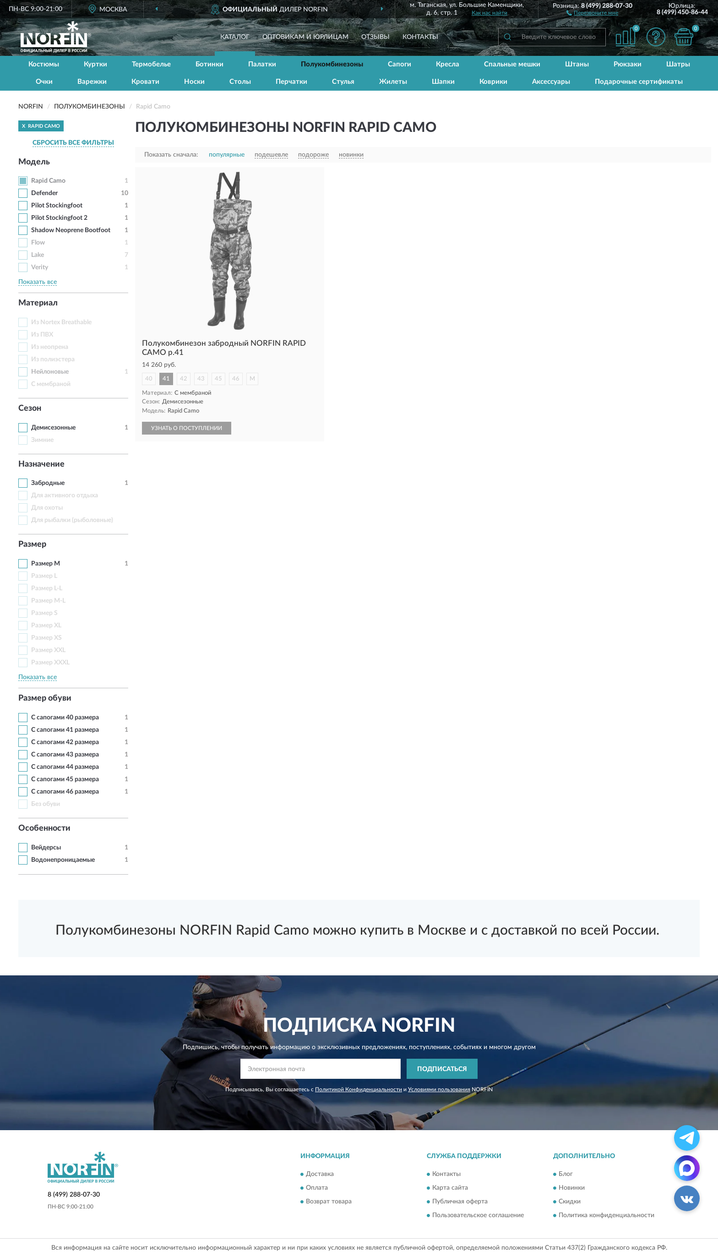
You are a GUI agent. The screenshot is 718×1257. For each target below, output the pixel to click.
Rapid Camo (48, 181)
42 (183, 379)
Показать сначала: (171, 155)
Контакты (420, 37)
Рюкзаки (628, 64)
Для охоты (47, 508)
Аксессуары (551, 81)
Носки (194, 81)
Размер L (44, 576)
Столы (240, 81)
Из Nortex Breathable (61, 322)
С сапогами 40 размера (65, 717)
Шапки (443, 81)
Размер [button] (32, 544)
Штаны (577, 64)
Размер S (44, 613)
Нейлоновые (50, 372)
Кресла (447, 64)
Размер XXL (48, 650)
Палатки (262, 64)
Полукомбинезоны (332, 64)
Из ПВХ (42, 335)
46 (235, 379)
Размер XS (46, 638)
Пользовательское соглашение (478, 1215)
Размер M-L (48, 601)
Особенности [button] (44, 828)
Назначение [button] (41, 464)
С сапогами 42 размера (65, 742)
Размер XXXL (50, 662)
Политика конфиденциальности (606, 1215)
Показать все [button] (37, 282)
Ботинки (209, 64)
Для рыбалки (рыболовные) (72, 520)
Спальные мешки (512, 64)
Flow (38, 242)
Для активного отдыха (64, 495)
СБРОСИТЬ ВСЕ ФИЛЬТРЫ (73, 143)
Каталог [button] (235, 37)
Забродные (48, 483)
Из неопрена (49, 347)
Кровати (145, 81)
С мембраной (51, 384)
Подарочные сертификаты (639, 81)
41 (166, 379)
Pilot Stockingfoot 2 (59, 218)
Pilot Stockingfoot (56, 205)
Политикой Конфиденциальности (358, 1089)
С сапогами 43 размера (65, 754)
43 (201, 379)
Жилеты (393, 81)
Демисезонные (53, 427)
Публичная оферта (460, 1201)
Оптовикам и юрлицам (305, 37)
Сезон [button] (29, 408)
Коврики (493, 81)
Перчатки (291, 81)
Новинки (572, 1188)
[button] (592, 12)
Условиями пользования (439, 1089)
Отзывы (375, 37)
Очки (44, 81)
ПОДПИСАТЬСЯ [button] (442, 1069)
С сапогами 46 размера (65, 792)
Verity (39, 267)
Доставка (320, 1174)
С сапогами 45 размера (65, 779)
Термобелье (151, 64)
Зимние (42, 440)
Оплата (317, 1188)
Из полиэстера (53, 359)
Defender (44, 193)
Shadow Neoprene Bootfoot (70, 230)
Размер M (45, 563)
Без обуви (45, 804)
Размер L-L (46, 588)
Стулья (343, 81)
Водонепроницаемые (63, 860)
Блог (566, 1174)
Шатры (678, 64)
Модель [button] (34, 162)
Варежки (92, 81)
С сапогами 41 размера (65, 730)
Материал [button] (38, 303)
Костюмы (43, 64)
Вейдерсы (46, 847)
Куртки (95, 64)
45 (218, 379)
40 (148, 379)
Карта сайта (450, 1188)
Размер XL (46, 625)
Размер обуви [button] (44, 698)
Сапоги (399, 64)
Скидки (570, 1201)
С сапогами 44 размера (65, 767)
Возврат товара (329, 1201)
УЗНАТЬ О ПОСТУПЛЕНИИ (186, 428)
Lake (37, 255)
